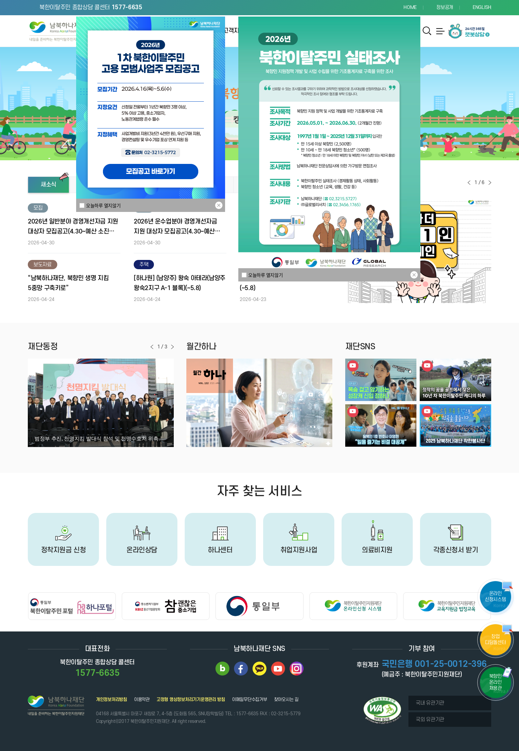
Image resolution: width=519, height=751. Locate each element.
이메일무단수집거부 (249, 699)
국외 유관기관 (430, 720)
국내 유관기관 (430, 703)
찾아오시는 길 (286, 699)
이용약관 (142, 699)
